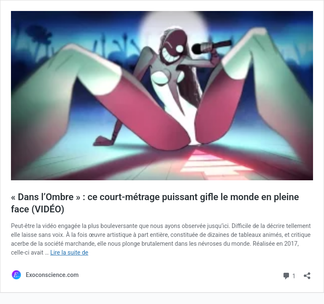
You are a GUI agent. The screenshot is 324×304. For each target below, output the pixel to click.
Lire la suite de (69, 252)
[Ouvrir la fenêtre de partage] (307, 273)
